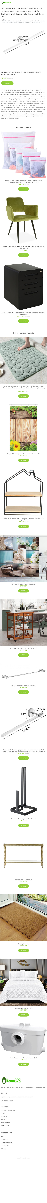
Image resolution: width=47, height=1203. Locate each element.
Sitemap (3, 1149)
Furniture (3, 1119)
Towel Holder (26, 72)
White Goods (5, 1125)
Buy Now (7, 83)
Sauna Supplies (5, 1122)
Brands (3, 1113)
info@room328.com (7, 1100)
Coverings (4, 1116)
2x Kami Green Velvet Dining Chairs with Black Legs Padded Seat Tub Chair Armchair (23, 247)
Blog (2, 1136)
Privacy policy (5, 1146)
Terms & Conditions (6, 1142)
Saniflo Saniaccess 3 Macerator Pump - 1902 (23, 1058)
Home (3, 19)
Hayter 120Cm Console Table (23, 879)
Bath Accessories (36, 72)
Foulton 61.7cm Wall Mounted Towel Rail (24, 685)
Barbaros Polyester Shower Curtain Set (24, 584)
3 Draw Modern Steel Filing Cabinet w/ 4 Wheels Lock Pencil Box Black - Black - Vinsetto (23, 313)
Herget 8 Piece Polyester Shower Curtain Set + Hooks (23, 454)
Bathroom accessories (15, 72)
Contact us (4, 1139)
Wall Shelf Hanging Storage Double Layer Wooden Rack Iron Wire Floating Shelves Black (24, 519)
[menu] (44, 2)
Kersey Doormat (23, 944)
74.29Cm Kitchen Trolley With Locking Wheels (23, 648)
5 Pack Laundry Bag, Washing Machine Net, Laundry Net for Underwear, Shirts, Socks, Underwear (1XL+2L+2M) (23, 181)
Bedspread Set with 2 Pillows (23, 1008)
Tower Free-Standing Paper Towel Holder (23, 819)
